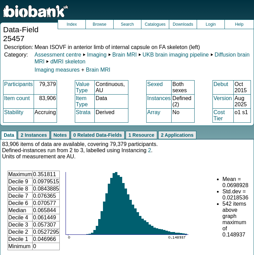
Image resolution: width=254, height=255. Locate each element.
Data (9, 135)
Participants (18, 84)
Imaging (96, 55)
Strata (83, 112)
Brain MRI (124, 55)
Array (153, 112)
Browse (99, 24)
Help (239, 24)
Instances (159, 98)
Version (222, 98)
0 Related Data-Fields (97, 135)
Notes (60, 135)
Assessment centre (57, 55)
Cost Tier (219, 115)
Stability (13, 112)
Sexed (155, 84)
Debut (220, 84)
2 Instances (34, 135)
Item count (17, 98)
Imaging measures (57, 70)
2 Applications (177, 135)
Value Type (83, 87)
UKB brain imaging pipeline (175, 55)
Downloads (183, 24)
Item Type (82, 101)
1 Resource (141, 135)
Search (127, 24)
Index (72, 24)
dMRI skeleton (67, 61)
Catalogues (155, 24)
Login (211, 24)
